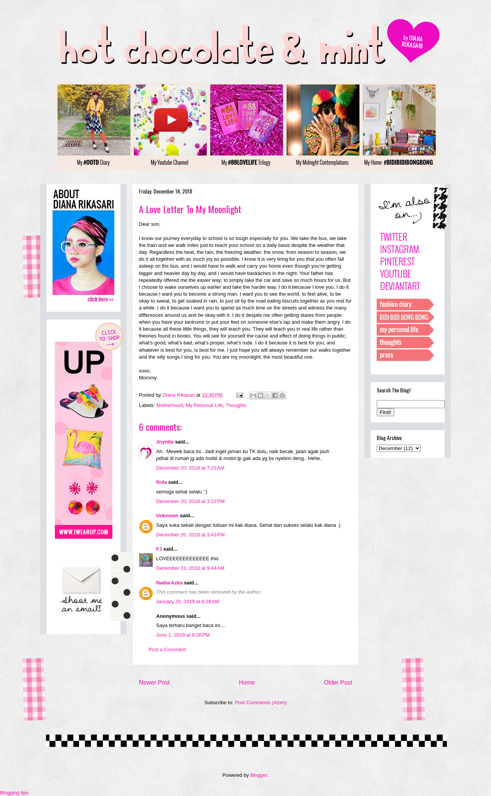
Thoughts (236, 405)
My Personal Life (204, 405)
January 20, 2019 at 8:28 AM (187, 601)
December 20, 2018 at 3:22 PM (190, 501)
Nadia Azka (169, 583)
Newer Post (154, 682)
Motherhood (170, 405)
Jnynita (165, 442)
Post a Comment (167, 649)
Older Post (338, 682)
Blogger (258, 775)
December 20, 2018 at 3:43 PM (190, 535)
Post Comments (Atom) (261, 702)
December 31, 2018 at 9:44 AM (190, 568)
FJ (159, 549)
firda (161, 482)
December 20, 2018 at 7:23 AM (190, 468)
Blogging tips (14, 793)
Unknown (167, 515)
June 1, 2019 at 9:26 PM (183, 635)
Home (247, 682)
